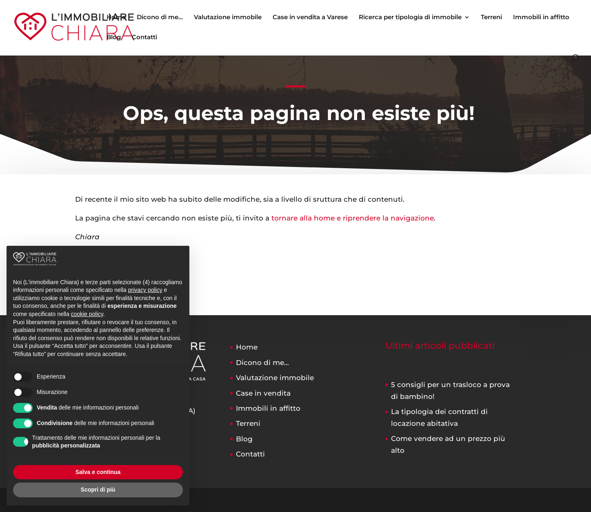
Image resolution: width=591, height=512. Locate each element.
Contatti (144, 37)
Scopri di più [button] (98, 489)
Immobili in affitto (541, 17)
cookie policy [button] (87, 314)
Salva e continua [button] (98, 472)
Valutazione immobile (228, 17)
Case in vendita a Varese (310, 17)
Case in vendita (263, 393)
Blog (114, 37)
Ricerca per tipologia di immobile (410, 17)
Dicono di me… (160, 17)
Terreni (491, 17)
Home (116, 17)
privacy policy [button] (145, 290)
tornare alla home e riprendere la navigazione (352, 218)
